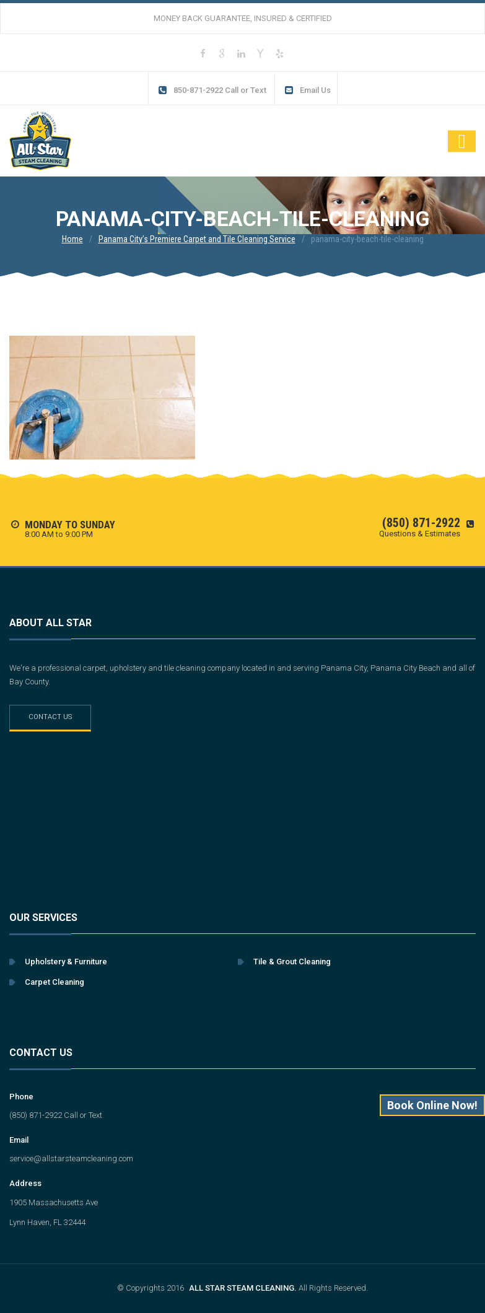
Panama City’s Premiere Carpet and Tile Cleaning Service (196, 239)
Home (72, 239)
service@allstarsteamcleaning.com (71, 1158)
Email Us (307, 90)
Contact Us (50, 717)
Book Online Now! (432, 1105)
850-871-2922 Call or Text (212, 90)
